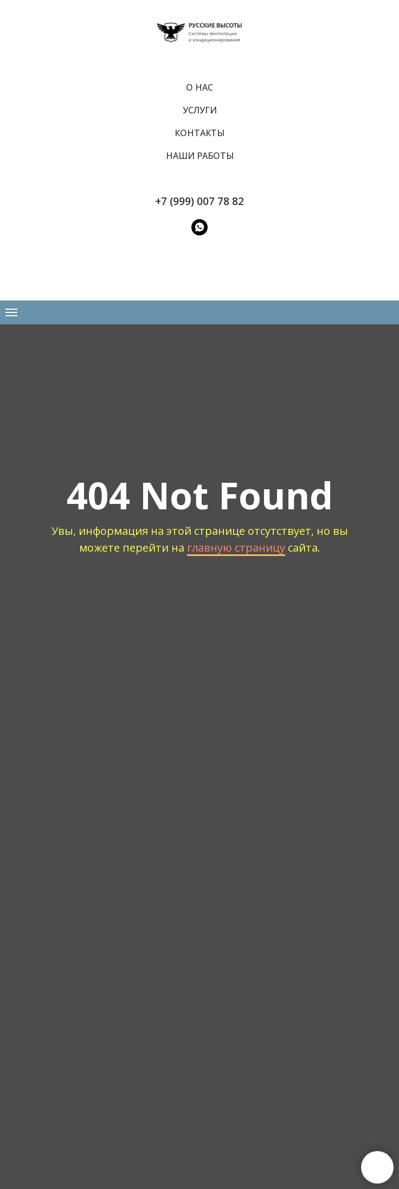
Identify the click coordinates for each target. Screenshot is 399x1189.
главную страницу (236, 547)
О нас (199, 87)
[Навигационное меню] (11, 312)
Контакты (199, 133)
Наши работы (200, 156)
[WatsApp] (199, 227)
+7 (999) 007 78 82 (199, 201)
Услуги (200, 110)
